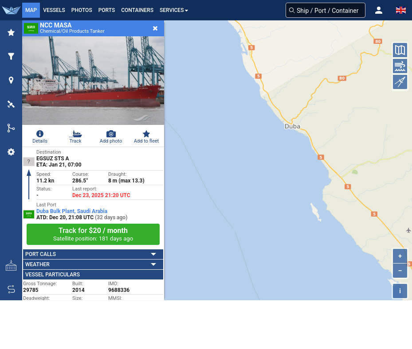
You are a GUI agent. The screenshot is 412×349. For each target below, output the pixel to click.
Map (31, 10)
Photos (81, 10)
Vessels (54, 10)
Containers (137, 10)
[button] (379, 10)
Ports (106, 10)
